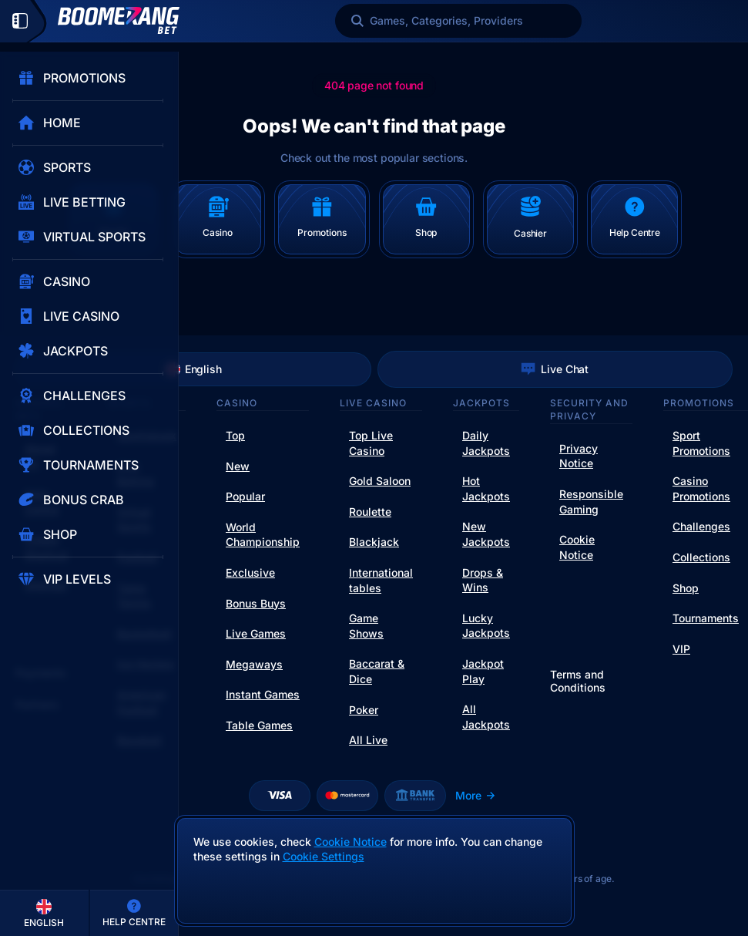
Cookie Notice (577, 547)
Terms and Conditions (577, 681)
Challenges (701, 526)
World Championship (263, 534)
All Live (368, 739)
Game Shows (366, 625)
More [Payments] (476, 795)
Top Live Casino (371, 443)
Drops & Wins (482, 580)
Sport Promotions (701, 443)
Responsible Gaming (591, 501)
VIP (681, 648)
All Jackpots (486, 716)
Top (235, 435)
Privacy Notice (578, 456)
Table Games (259, 725)
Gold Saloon (380, 480)
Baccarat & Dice (376, 671)
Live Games (256, 633)
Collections (701, 557)
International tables (381, 580)
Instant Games (263, 694)
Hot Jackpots (486, 488)
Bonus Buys (256, 603)
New (238, 466)
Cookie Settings (323, 856)
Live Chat (555, 369)
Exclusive (250, 572)
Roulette (370, 511)
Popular (245, 496)
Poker (363, 709)
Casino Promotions (701, 488)
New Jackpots (486, 534)
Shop (686, 587)
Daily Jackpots (486, 443)
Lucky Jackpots (486, 625)
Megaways (254, 664)
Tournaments (706, 618)
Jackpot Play (483, 671)
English (193, 369)
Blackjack (374, 541)
